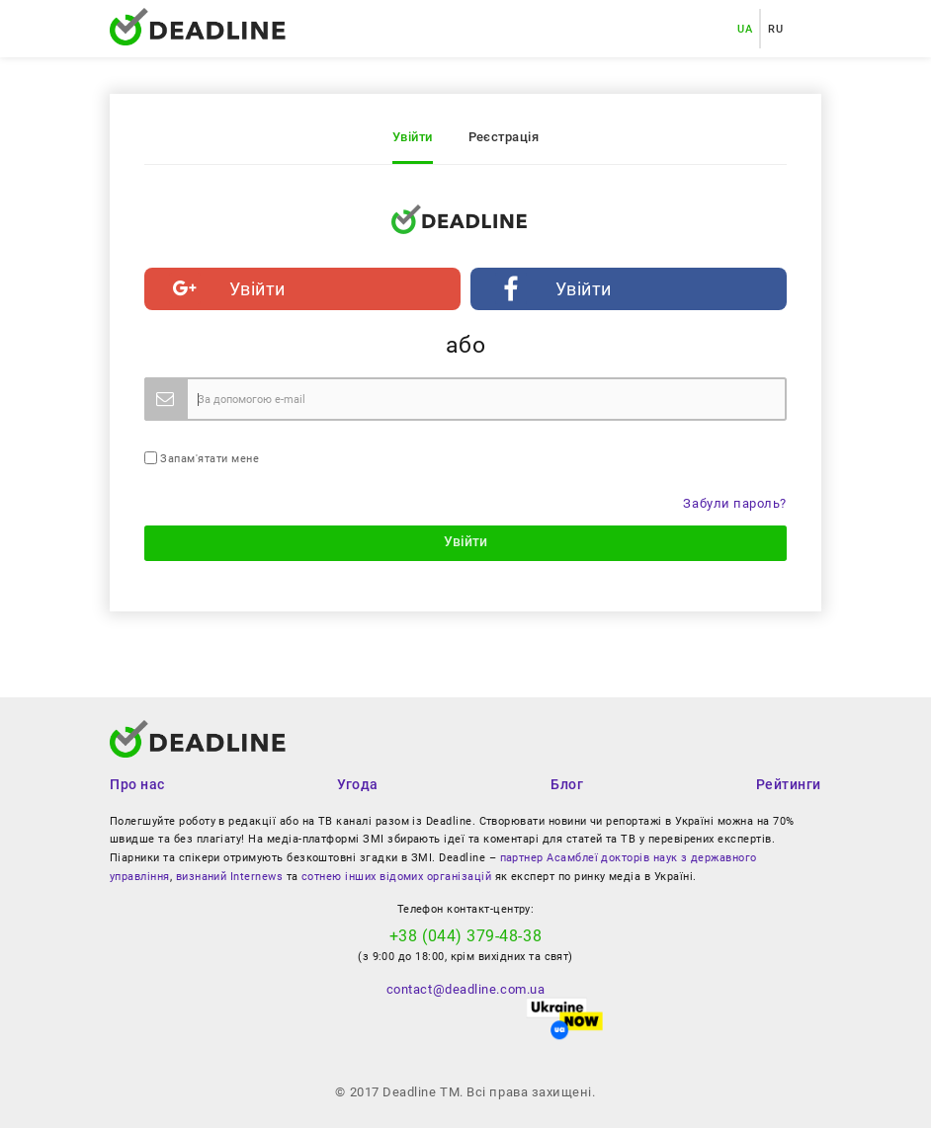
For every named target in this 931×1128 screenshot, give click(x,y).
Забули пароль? (735, 503)
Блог (566, 784)
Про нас (137, 784)
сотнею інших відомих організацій (396, 876)
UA (744, 29)
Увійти (412, 136)
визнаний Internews (229, 876)
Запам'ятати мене (201, 458)
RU (775, 29)
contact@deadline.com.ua (465, 989)
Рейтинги (788, 784)
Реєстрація (504, 136)
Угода (358, 784)
